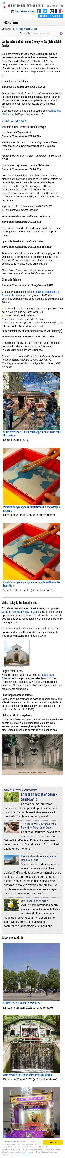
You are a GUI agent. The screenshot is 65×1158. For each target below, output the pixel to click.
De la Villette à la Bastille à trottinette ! (22, 1003)
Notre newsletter (50, 15)
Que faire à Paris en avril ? (34, 901)
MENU (7, 22)
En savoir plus (27, 1155)
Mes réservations (22, 11)
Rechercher (25, 33)
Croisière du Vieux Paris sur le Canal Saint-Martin (27, 1075)
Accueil (19, 29)
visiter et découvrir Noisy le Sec (19, 611)
